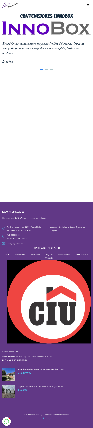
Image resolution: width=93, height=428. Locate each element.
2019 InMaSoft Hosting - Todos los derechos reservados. (46, 415)
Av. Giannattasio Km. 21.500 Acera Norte (24, 227)
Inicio (7, 254)
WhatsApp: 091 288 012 (17, 238)
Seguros (49, 254)
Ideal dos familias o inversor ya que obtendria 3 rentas (42, 369)
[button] (6, 421)
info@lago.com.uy (15, 244)
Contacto (49, 258)
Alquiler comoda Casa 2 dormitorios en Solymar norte (41, 386)
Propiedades (20, 254)
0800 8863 (15, 235)
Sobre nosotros (81, 254)
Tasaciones (35, 254)
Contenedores (64, 254)
